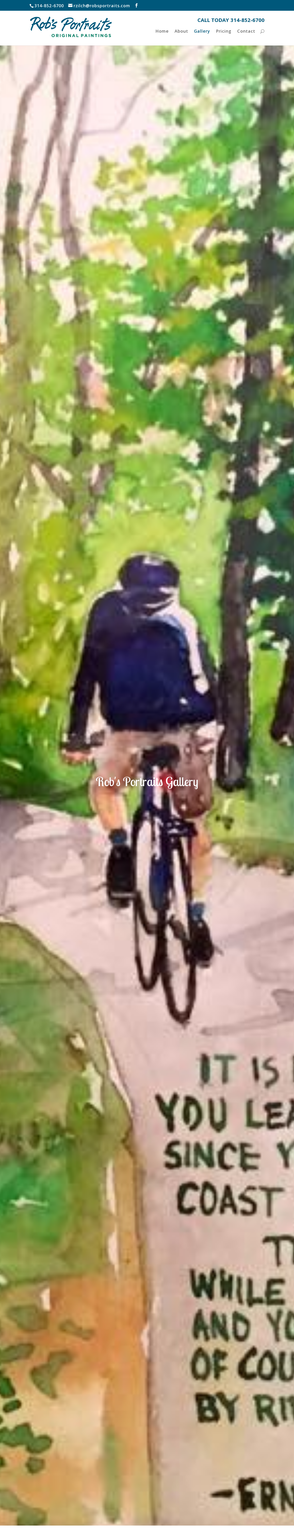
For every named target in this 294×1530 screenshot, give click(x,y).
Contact (246, 37)
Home (161, 37)
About (180, 37)
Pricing (223, 37)
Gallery (202, 37)
